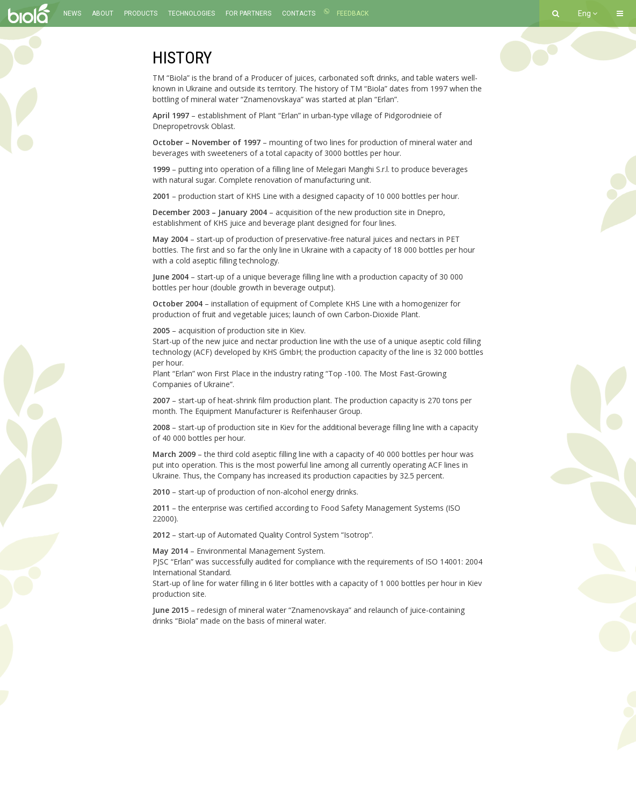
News (72, 13)
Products (140, 13)
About (102, 13)
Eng (587, 13)
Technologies (191, 13)
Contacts (298, 13)
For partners (248, 13)
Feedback (352, 13)
